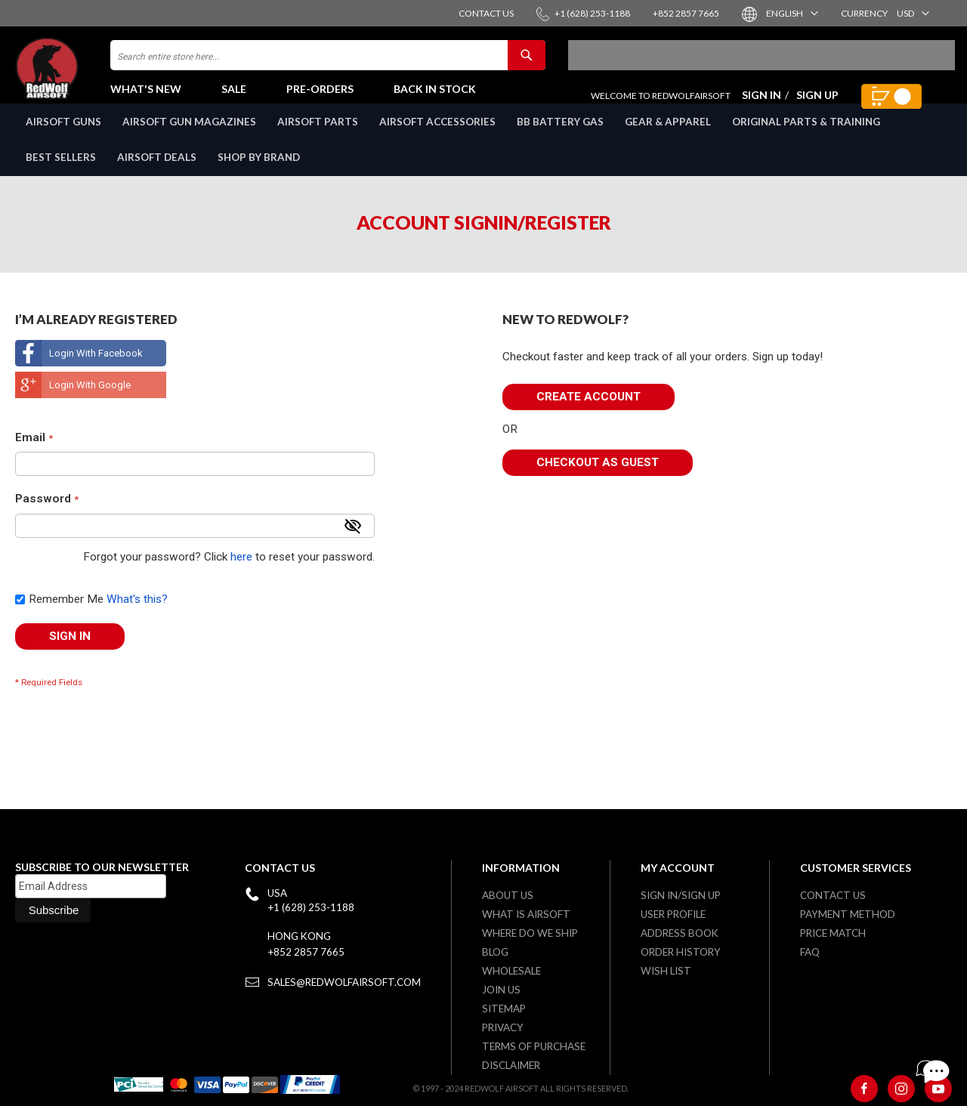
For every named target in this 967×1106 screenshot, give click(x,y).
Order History (681, 952)
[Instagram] (901, 1088)
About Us (507, 895)
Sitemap (504, 1009)
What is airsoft (526, 914)
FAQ (810, 952)
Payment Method (847, 914)
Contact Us (833, 895)
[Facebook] (864, 1088)
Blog (495, 952)
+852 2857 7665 (305, 952)
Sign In (761, 102)
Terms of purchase (533, 1046)
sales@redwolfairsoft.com (344, 982)
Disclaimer (511, 1065)
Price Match (833, 933)
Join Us (501, 990)
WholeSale (511, 971)
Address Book (679, 933)
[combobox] (328, 63)
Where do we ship (530, 933)
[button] (791, 13)
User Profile (673, 914)
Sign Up (817, 102)
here (241, 573)
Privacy (503, 1027)
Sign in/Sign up (681, 895)
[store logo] (79, 76)
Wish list (666, 971)
